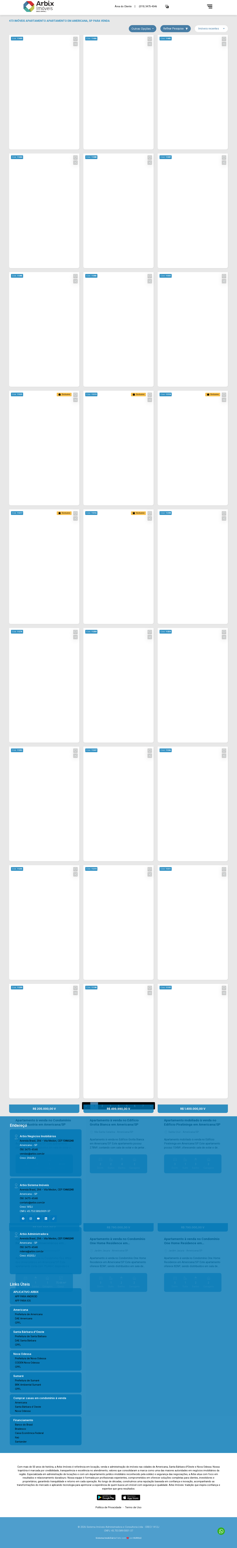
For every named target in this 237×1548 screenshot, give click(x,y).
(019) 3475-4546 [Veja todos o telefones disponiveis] (148, 6)
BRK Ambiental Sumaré (28, 1384)
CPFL (18, 1322)
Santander (21, 1441)
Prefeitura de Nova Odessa (30, 1358)
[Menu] (210, 6)
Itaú (17, 1437)
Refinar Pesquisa (175, 28)
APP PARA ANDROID (26, 1296)
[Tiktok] (53, 1218)
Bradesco (20, 1428)
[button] (167, 6)
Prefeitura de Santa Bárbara (30, 1336)
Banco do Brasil (24, 1424)
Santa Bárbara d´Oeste (28, 1406)
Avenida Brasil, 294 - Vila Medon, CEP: (47, 1140)
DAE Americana (23, 1318)
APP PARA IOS (23, 1300)
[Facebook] (23, 1218)
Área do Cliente (123, 6)
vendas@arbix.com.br (32, 1153)
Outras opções (141, 28)
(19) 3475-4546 (29, 1149)
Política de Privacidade (108, 1507)
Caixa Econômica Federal (29, 1433)
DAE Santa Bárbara (25, 1340)
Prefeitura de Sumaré (27, 1380)
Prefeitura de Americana (29, 1314)
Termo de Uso (133, 1507)
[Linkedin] (46, 1218)
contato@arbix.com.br (32, 1202)
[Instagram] (30, 1218)
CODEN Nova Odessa (27, 1362)
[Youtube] (38, 1218)
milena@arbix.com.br (32, 1251)
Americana (21, 1402)
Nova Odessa (23, 1410)
